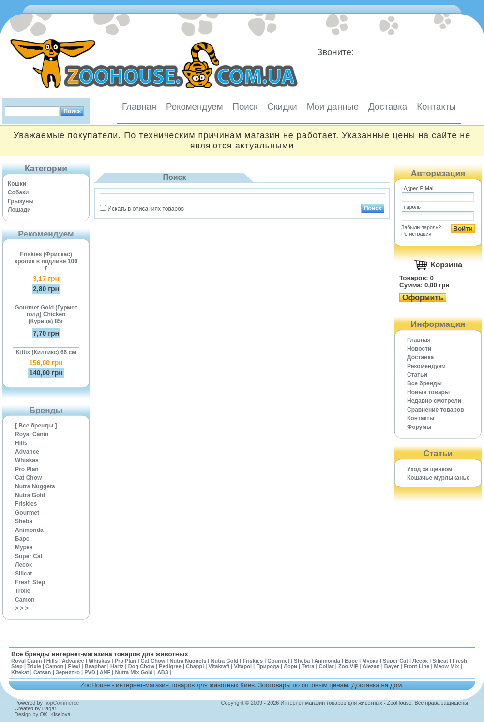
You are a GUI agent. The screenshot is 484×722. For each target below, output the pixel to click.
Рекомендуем (194, 107)
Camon (25, 599)
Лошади (19, 209)
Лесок (23, 564)
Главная (139, 107)
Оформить (422, 298)
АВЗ (162, 672)
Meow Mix (446, 666)
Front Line (417, 666)
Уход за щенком (429, 469)
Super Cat (29, 556)
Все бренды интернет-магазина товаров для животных (99, 654)
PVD (89, 672)
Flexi (74, 666)
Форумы (419, 427)
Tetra (308, 666)
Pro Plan (27, 469)
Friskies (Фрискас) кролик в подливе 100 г (46, 261)
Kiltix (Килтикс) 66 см (46, 352)
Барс (22, 538)
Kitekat (20, 672)
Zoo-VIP (348, 666)
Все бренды (424, 383)
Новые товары (428, 392)
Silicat (23, 573)
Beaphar (95, 666)
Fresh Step (30, 582)
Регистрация (416, 233)
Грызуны (21, 201)
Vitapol (243, 666)
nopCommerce (61, 703)
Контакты (436, 107)
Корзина (446, 265)
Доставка (387, 107)
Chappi (195, 666)
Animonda (29, 530)
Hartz (117, 666)
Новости (419, 348)
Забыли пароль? (421, 227)
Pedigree (170, 666)
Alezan (371, 666)
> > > (22, 608)
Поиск (244, 107)
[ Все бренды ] (36, 425)
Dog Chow (141, 666)
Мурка (24, 547)
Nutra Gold (30, 495)
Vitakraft (218, 666)
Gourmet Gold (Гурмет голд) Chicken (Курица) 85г (46, 314)
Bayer (391, 666)
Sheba (23, 521)
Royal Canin (31, 434)
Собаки (18, 192)
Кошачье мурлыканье (438, 477)
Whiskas (27, 460)
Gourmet (27, 512)
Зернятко (68, 672)
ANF (105, 672)
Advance (27, 451)
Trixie (22, 591)
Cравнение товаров (435, 409)
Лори (290, 666)
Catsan (42, 672)
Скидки (282, 107)
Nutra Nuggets (35, 486)
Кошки (17, 183)
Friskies (26, 504)
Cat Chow (28, 477)
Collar (326, 666)
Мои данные (333, 107)
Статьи (417, 374)
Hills (21, 443)
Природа (267, 666)
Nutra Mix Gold (133, 672)
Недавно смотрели (434, 401)
